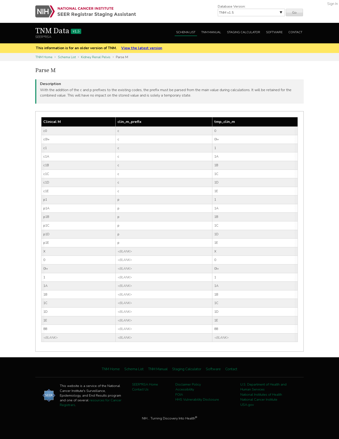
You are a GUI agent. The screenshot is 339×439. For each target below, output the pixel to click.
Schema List (185, 32)
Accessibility (184, 389)
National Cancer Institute (258, 399)
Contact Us (140, 389)
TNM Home (43, 57)
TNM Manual (211, 32)
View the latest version (141, 48)
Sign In (332, 3)
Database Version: (232, 6)
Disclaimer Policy (188, 384)
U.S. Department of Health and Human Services (263, 387)
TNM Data (58, 31)
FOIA (179, 394)
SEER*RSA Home (145, 384)
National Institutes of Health (261, 394)
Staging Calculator (243, 32)
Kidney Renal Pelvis (95, 57)
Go (294, 12)
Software (274, 32)
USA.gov (247, 404)
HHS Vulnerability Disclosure (197, 399)
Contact (295, 32)
